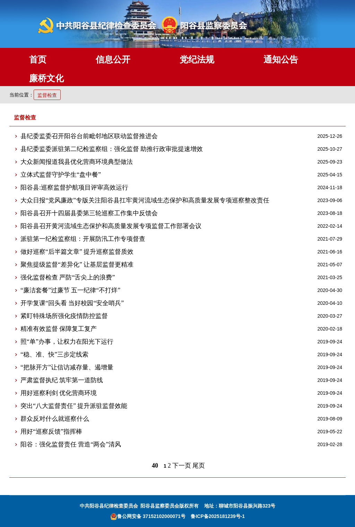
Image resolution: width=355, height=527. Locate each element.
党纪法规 (197, 59)
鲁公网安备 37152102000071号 (147, 516)
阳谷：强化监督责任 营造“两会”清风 (70, 444)
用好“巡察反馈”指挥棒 (51, 431)
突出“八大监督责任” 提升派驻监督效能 (73, 405)
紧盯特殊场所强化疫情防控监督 (64, 315)
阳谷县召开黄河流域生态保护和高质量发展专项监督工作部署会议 (110, 226)
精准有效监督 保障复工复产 (58, 328)
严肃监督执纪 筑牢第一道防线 (61, 380)
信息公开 (113, 59)
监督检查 (47, 95)
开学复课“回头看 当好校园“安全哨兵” (72, 303)
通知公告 (280, 59)
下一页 (181, 465)
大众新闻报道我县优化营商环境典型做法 (76, 161)
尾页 (198, 465)
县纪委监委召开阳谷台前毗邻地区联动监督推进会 (89, 136)
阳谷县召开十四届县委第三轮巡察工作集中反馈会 (89, 213)
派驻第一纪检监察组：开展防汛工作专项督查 (82, 238)
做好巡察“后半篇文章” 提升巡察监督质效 (76, 251)
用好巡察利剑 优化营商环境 (58, 393)
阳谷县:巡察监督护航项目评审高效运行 (74, 187)
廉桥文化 (46, 78)
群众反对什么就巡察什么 (54, 418)
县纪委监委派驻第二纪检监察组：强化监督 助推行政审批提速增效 (111, 148)
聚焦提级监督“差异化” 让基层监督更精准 (76, 264)
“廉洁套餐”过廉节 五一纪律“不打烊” (70, 290)
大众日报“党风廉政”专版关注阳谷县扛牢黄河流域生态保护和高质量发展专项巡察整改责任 (144, 200)
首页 (37, 59)
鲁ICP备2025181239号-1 (218, 516)
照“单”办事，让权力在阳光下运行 (66, 341)
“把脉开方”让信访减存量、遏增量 (66, 367)
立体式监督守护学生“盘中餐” (60, 174)
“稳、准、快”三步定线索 (54, 354)
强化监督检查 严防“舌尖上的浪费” (67, 277)
